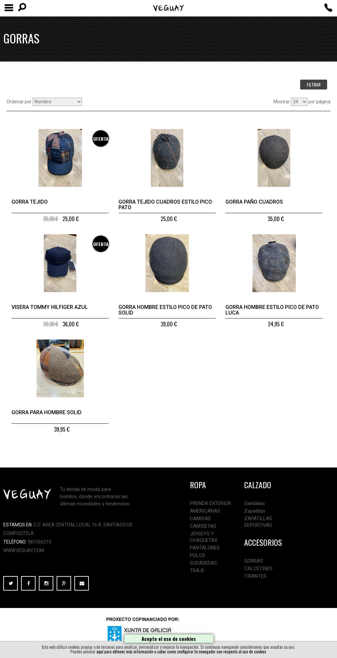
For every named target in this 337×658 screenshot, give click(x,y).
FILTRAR (314, 84)
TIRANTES (255, 576)
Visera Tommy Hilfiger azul (50, 307)
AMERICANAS (205, 511)
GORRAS (253, 561)
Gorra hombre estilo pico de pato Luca (272, 310)
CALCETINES (258, 568)
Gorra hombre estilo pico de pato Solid (165, 310)
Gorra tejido (30, 202)
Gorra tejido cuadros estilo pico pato (165, 205)
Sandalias (254, 503)
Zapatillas (254, 511)
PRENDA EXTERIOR (210, 503)
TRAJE (197, 570)
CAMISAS (200, 518)
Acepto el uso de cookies (169, 638)
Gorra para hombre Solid (47, 412)
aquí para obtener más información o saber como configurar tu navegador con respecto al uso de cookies (181, 651)
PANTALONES (205, 548)
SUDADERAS (203, 563)
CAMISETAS (203, 526)
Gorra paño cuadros (254, 202)
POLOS (197, 555)
